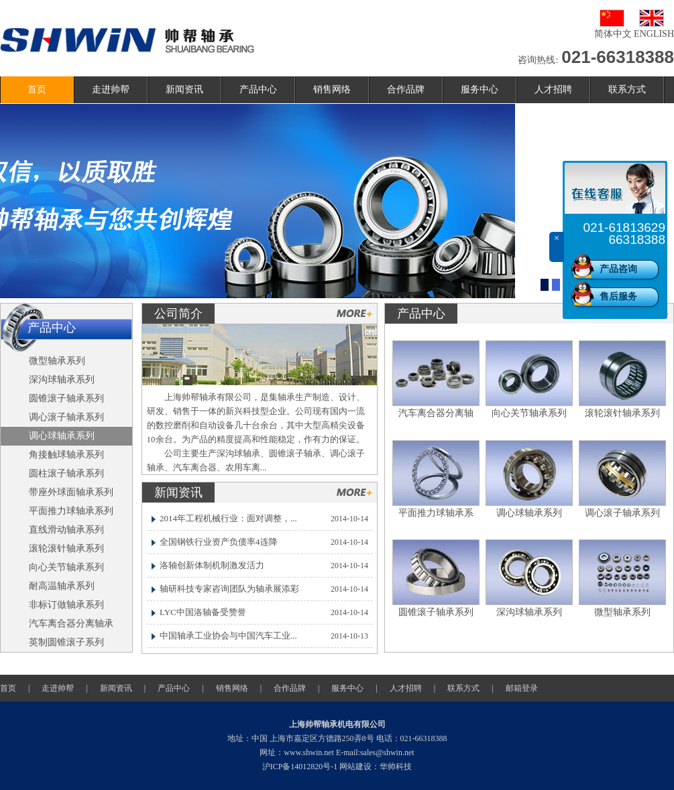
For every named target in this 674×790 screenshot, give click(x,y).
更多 (354, 313)
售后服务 (618, 296)
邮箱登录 (522, 688)
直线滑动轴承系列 (66, 530)
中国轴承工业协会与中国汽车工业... (228, 636)
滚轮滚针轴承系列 (622, 413)
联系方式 (627, 89)
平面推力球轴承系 (435, 513)
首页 (36, 89)
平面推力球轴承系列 (71, 511)
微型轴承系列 (622, 612)
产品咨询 (618, 269)
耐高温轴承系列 (62, 586)
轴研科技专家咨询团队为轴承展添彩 (229, 589)
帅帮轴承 (127, 40)
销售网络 (332, 89)
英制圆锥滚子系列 (66, 642)
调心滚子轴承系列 (622, 513)
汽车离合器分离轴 (435, 413)
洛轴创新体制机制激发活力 (212, 565)
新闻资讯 (184, 89)
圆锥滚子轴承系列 (435, 612)
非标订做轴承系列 (66, 605)
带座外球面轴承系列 (71, 492)
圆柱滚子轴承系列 (66, 473)
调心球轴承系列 (529, 513)
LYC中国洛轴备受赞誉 (203, 612)
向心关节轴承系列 (529, 413)
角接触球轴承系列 (66, 455)
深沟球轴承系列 (529, 612)
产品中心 (258, 89)
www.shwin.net (309, 752)
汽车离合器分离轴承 (71, 623)
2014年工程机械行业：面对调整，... (228, 518)
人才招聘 (553, 89)
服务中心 (479, 89)
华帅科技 (396, 766)
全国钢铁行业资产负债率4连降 (219, 542)
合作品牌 (406, 89)
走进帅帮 (110, 89)
